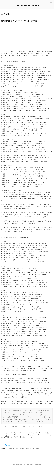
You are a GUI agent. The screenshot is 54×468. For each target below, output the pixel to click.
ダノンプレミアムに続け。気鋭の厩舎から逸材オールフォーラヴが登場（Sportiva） (22, 426)
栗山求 (27, 448)
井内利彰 (18, 448)
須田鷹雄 (36, 448)
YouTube (13, 448)
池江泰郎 (32, 448)
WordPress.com (38, 464)
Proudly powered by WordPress (19, 464)
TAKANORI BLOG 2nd (27, 5)
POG (9, 448)
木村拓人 (23, 448)
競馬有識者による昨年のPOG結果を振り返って (21, 21)
